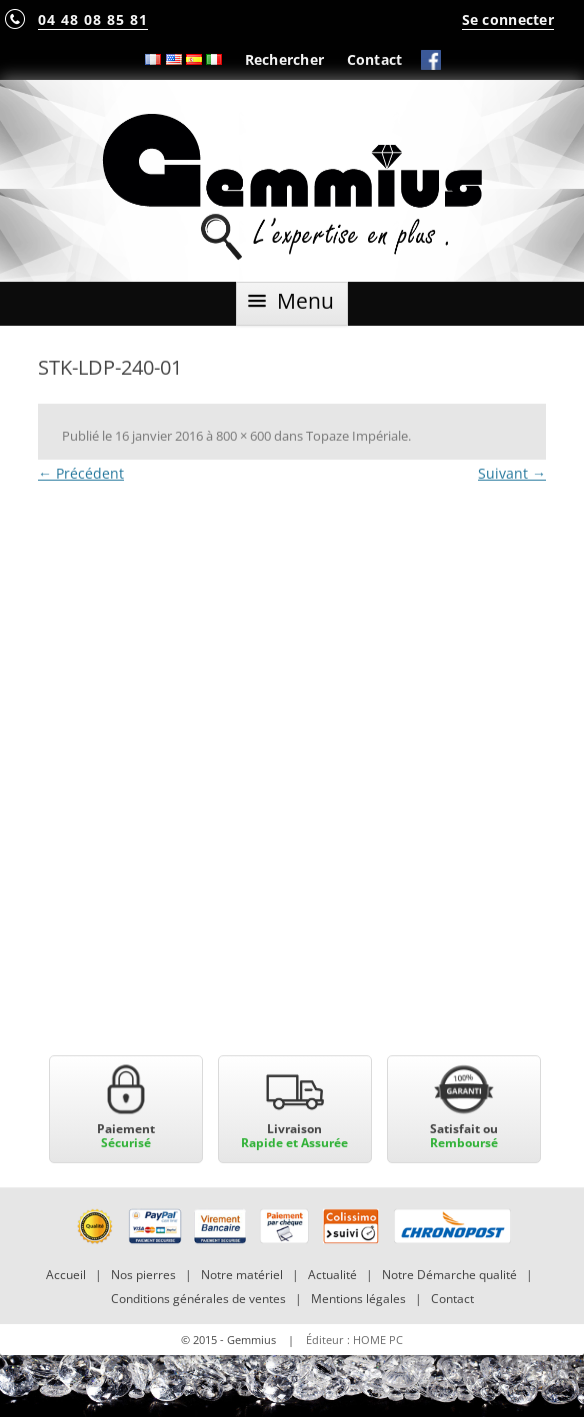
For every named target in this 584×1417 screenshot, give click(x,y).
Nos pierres (143, 1274)
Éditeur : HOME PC (354, 1339)
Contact (375, 59)
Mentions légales (358, 1298)
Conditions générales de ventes (198, 1298)
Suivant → (512, 473)
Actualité (332, 1274)
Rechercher (285, 59)
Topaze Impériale (357, 436)
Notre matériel (242, 1274)
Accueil (66, 1274)
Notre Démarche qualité (449, 1274)
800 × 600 (243, 436)
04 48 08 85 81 (93, 19)
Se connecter (508, 19)
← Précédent (81, 473)
